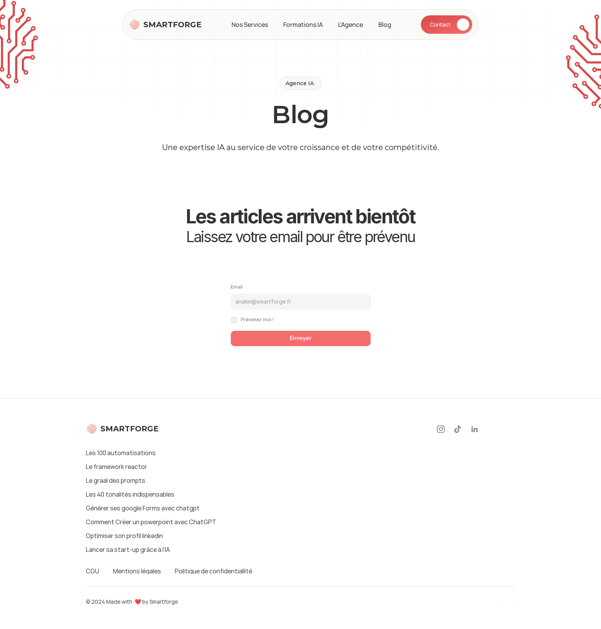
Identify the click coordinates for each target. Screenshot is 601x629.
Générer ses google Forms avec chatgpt (143, 508)
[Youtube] (492, 429)
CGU (92, 571)
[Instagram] (440, 429)
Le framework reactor (116, 466)
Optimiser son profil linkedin (124, 536)
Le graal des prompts (115, 480)
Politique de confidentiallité (213, 571)
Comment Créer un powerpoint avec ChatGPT (151, 522)
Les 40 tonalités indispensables (130, 494)
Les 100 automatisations (121, 453)
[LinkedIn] (474, 429)
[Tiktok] (457, 429)
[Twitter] (509, 429)
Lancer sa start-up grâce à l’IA (128, 549)
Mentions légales (137, 571)
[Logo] (165, 24)
